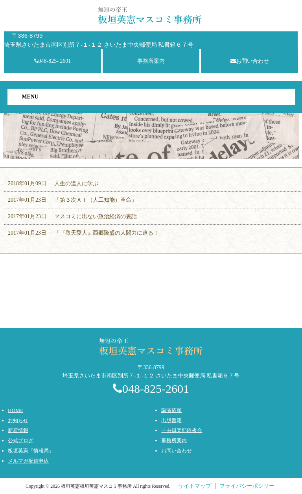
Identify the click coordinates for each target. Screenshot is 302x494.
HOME (15, 410)
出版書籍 (171, 420)
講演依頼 (171, 410)
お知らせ (18, 420)
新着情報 (18, 430)
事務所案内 (151, 61)
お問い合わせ (249, 61)
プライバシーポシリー (246, 486)
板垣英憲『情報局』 (31, 451)
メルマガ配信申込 (28, 461)
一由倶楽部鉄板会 (181, 430)
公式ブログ (20, 440)
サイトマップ (194, 486)
